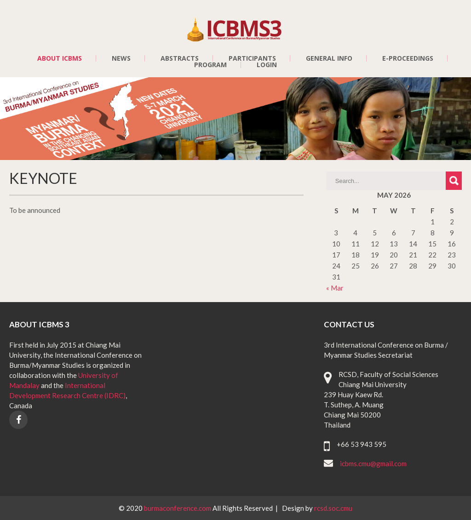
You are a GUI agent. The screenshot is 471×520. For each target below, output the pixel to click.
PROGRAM (210, 65)
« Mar (335, 288)
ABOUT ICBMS (59, 58)
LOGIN (267, 65)
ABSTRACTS (180, 58)
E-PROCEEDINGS (407, 58)
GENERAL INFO (329, 58)
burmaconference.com (178, 508)
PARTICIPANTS (252, 58)
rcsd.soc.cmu (333, 508)
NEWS (121, 58)
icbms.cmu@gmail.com (373, 463)
